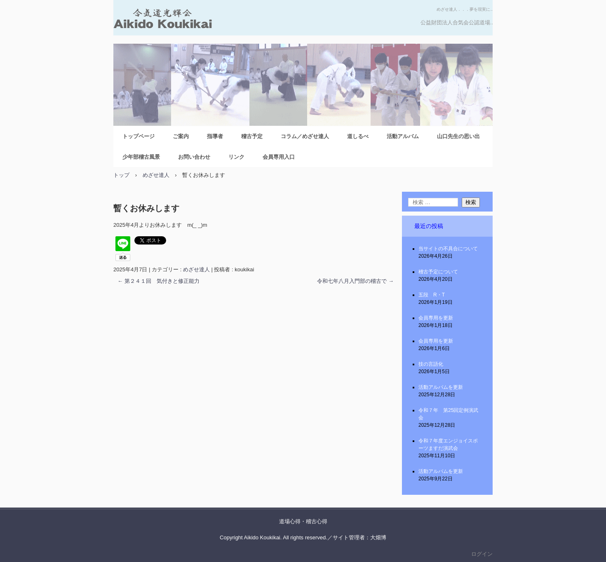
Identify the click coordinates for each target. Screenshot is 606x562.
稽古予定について (438, 272)
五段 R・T (431, 295)
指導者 (215, 136)
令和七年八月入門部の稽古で (355, 281)
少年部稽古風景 (141, 157)
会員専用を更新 (435, 318)
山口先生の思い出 (458, 136)
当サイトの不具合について (448, 249)
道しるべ (358, 136)
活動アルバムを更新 (440, 387)
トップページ (138, 136)
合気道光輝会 (202, 21)
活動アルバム (403, 136)
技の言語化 (430, 364)
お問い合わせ (194, 157)
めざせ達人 (196, 269)
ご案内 (181, 136)
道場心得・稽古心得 (303, 521)
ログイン (482, 554)
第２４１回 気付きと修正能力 (158, 281)
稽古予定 (252, 136)
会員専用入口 (279, 157)
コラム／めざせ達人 (305, 136)
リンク (236, 157)
